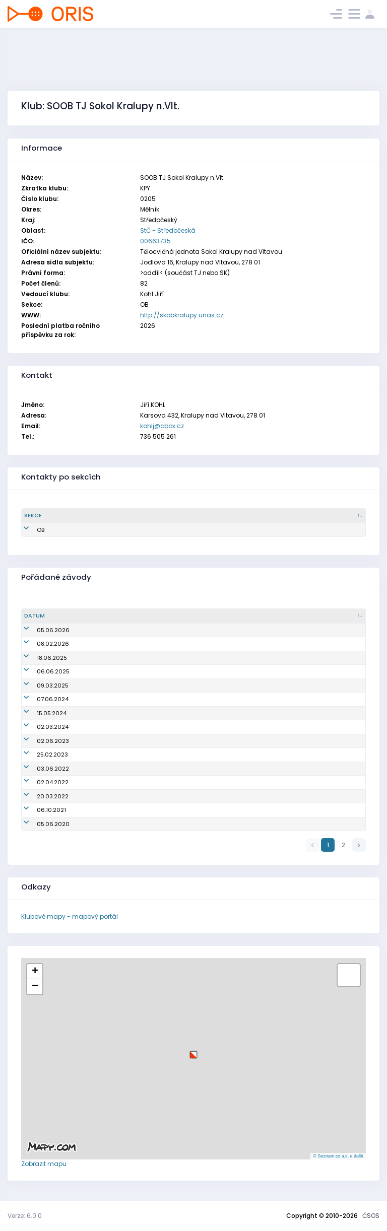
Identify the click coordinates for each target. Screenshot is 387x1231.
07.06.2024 (40, 699)
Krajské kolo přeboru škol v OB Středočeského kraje (167, 713)
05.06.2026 (40, 630)
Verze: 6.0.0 (25, 1215)
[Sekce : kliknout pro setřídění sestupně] (60, 516)
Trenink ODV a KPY (120, 796)
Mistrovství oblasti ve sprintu (136, 782)
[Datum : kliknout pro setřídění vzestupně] (57, 616)
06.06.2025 (40, 671)
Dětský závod (114, 810)
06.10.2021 (38, 810)
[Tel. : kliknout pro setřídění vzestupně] (323, 516)
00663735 (155, 241)
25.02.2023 (39, 754)
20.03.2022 (40, 796)
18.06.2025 (39, 658)
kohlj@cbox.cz (162, 426)
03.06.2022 (40, 769)
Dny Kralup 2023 (118, 741)
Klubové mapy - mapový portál (69, 916)
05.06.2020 (40, 824)
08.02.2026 (40, 644)
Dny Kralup (110, 630)
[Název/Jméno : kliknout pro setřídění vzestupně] (229, 616)
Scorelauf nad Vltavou (126, 754)
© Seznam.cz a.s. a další (338, 1155)
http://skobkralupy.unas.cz (181, 315)
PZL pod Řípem (116, 644)
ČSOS (370, 1215)
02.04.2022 (40, 782)
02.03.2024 (40, 727)
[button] (193, 1051)
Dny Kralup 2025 (118, 671)
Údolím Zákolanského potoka (137, 727)
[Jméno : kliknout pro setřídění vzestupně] (140, 516)
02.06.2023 (40, 741)
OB (28, 530)
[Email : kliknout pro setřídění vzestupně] (231, 516)
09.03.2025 (40, 685)
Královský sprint (118, 685)
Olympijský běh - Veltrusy (131, 658)
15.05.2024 (39, 713)
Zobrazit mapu (44, 1163)
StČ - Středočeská (168, 230)
